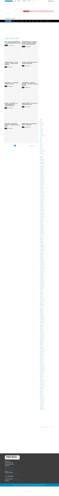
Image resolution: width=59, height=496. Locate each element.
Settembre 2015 (42, 321)
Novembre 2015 (42, 318)
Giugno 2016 (42, 308)
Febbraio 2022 (42, 225)
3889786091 (11, 471)
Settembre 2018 (42, 271)
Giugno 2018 (42, 275)
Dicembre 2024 (42, 178)
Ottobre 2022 (42, 214)
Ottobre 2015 (42, 319)
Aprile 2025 (41, 173)
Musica (41, 141)
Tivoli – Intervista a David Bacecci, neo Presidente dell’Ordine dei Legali (13, 42)
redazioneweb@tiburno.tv (9, 477)
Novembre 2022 (42, 213)
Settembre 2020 (42, 249)
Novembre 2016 (42, 301)
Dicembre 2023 (42, 195)
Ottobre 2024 (42, 181)
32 (20, 145)
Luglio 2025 (41, 169)
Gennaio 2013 (42, 365)
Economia (41, 130)
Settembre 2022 (42, 216)
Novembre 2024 (42, 180)
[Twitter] (6, 480)
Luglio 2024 (41, 185)
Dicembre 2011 (42, 383)
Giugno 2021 (42, 236)
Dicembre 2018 (42, 267)
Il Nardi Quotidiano (42, 135)
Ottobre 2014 (42, 336)
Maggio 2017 (42, 293)
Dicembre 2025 (42, 162)
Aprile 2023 (41, 206)
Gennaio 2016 (42, 315)
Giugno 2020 (42, 253)
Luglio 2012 (41, 373)
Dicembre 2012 (42, 366)
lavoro (41, 137)
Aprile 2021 (41, 239)
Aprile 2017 (41, 294)
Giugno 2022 (42, 220)
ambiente (41, 119)
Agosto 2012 (42, 372)
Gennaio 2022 (42, 227)
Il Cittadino (41, 134)
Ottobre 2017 (42, 286)
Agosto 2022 (42, 217)
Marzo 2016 (41, 312)
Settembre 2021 (42, 232)
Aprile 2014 (41, 344)
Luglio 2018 (41, 274)
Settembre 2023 (42, 199)
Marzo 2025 (41, 174)
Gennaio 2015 (42, 332)
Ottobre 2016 (42, 303)
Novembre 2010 (42, 401)
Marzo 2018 (41, 279)
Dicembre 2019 (42, 261)
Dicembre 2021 (42, 228)
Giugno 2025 (42, 170)
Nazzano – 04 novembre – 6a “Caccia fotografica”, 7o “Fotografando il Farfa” (11, 104)
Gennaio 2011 (42, 398)
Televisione (41, 149)
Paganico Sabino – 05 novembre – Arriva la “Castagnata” (29, 124)
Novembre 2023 (42, 196)
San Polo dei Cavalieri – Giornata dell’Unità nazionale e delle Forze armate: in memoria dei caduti (29, 43)
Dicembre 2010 (42, 399)
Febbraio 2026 (42, 159)
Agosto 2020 (42, 250)
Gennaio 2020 (42, 260)
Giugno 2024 (42, 187)
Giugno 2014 (42, 341)
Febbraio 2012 (42, 380)
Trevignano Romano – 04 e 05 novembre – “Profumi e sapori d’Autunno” (11, 63)
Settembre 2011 (42, 387)
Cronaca (6, 45)
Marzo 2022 (41, 224)
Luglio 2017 (41, 290)
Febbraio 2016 (42, 314)
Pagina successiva (32, 145)
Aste (40, 120)
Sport (41, 148)
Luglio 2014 (41, 340)
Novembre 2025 (42, 163)
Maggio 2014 (42, 343)
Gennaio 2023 (42, 210)
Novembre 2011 (42, 384)
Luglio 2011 (41, 390)
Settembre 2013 (42, 354)
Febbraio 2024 (42, 192)
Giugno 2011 (42, 391)
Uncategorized (42, 153)
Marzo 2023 (41, 207)
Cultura (41, 127)
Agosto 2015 (42, 322)
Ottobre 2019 (42, 264)
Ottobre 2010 (42, 402)
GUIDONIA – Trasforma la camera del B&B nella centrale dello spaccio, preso (42, 11)
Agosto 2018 (42, 272)
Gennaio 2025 (42, 177)
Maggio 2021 (42, 238)
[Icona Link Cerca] (32, 1)
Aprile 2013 (41, 361)
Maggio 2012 (42, 376)
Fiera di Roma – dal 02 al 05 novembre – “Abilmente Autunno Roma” (12, 125)
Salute (41, 145)
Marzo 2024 (41, 191)
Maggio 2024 (42, 188)
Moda (41, 138)
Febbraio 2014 (42, 347)
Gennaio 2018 (42, 282)
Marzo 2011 (41, 395)
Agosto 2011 (42, 388)
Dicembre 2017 (42, 283)
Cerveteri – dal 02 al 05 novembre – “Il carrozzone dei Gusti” (30, 63)
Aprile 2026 (41, 156)
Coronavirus (41, 124)
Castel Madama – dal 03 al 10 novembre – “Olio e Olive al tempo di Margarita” (30, 84)
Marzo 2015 (41, 329)
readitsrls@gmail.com (11, 467)
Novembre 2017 (42, 285)
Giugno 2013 (42, 358)
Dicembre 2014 (42, 333)
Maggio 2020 (42, 254)
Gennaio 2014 (42, 348)
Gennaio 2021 (42, 243)
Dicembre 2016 (42, 300)
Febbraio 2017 (42, 297)
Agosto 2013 (42, 355)
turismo (41, 152)
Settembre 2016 (42, 304)
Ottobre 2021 (42, 231)
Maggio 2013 (42, 359)
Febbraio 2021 (42, 242)
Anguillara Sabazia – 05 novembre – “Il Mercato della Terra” (30, 104)
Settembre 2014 (42, 337)
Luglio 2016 (41, 307)
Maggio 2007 (42, 408)
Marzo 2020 (41, 257)
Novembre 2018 (42, 268)
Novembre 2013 (42, 351)
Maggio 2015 (42, 326)
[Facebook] (5, 480)
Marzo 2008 (41, 406)
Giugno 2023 (42, 203)
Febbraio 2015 (42, 330)
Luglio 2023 (41, 202)
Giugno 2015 (42, 325)
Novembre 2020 (42, 246)
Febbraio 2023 (42, 209)
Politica (41, 142)
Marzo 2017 (41, 296)
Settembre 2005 (42, 409)
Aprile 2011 (41, 394)
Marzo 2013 (41, 362)
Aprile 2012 (41, 377)
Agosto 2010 (42, 405)
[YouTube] (7, 480)
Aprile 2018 (41, 278)
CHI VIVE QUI (42, 123)
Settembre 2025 (42, 166)
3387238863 (15, 472)
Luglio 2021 (41, 235)
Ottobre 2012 (42, 369)
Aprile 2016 (41, 311)
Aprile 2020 (41, 256)
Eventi (23, 65)
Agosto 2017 (42, 289)
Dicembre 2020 (42, 245)
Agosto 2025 (42, 167)
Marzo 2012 (41, 379)
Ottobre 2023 (42, 198)
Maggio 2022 (42, 221)
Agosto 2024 (42, 184)
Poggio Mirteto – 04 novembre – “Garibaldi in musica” (12, 83)
